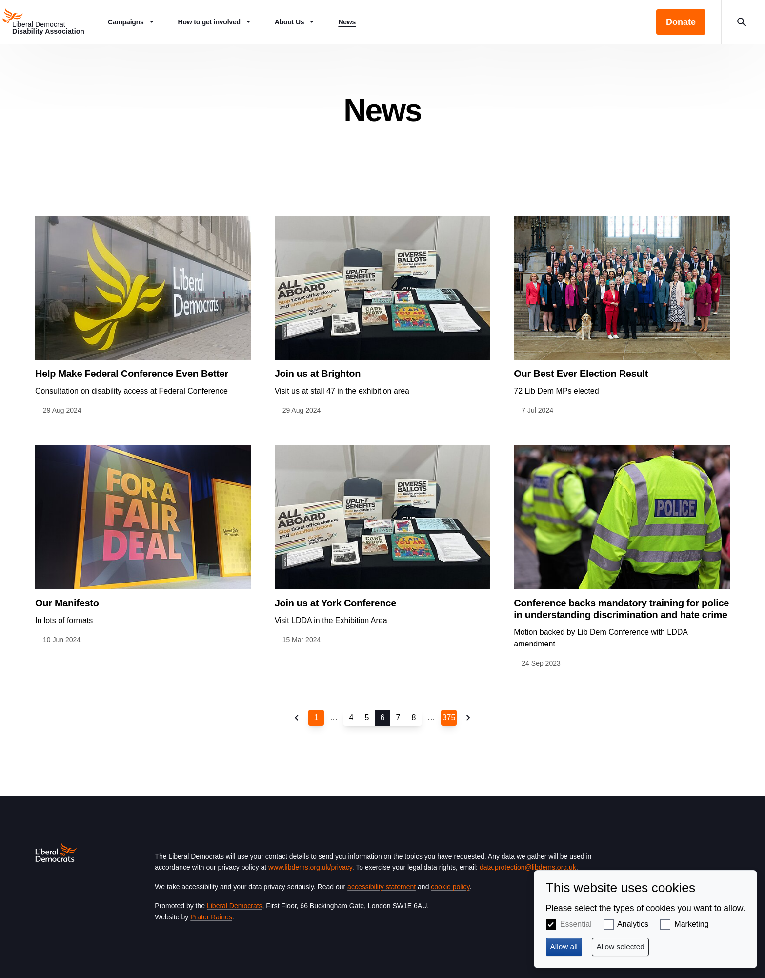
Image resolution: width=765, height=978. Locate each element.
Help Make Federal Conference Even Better (131, 373)
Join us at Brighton (318, 373)
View (143, 316)
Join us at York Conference (335, 603)
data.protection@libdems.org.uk (528, 867)
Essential (576, 924)
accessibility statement (381, 887)
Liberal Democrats (234, 906)
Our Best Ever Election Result (581, 373)
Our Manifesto (67, 603)
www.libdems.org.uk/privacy (310, 867)
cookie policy (450, 887)
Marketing (691, 924)
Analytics (632, 924)
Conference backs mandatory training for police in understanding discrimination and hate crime (621, 609)
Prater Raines (211, 917)
